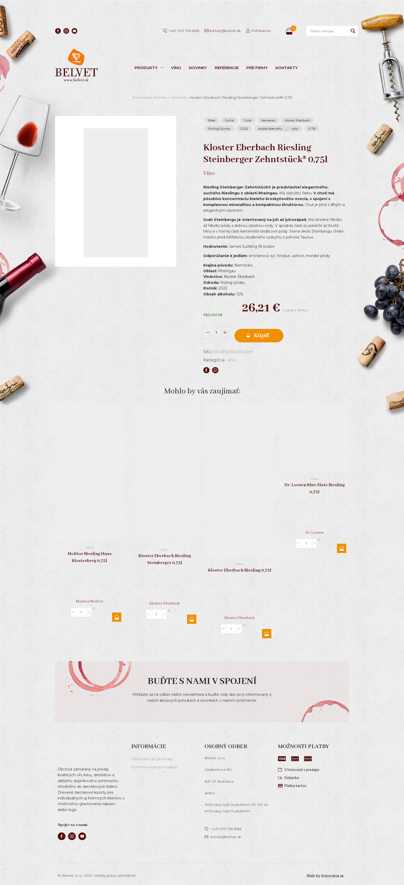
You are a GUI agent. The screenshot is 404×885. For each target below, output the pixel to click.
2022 (244, 128)
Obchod (178, 97)
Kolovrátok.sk (331, 872)
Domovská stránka (149, 97)
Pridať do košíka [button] (116, 613)
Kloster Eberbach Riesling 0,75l (239, 566)
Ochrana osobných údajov (154, 763)
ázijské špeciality (270, 128)
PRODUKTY (148, 67)
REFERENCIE (227, 67)
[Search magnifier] (353, 31)
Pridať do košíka (277, 331)
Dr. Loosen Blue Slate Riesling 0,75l (314, 485)
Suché (229, 120)
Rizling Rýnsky (219, 128)
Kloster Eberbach (297, 120)
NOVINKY (198, 67)
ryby (294, 128)
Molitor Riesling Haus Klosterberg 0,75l (90, 554)
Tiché (247, 120)
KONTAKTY (286, 67)
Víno (232, 356)
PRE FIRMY (257, 67)
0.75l (311, 128)
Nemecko (268, 120)
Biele (211, 120)
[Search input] (329, 31)
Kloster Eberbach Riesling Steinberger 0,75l (164, 556)
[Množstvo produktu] (216, 331)
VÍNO (176, 67)
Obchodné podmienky (151, 755)
